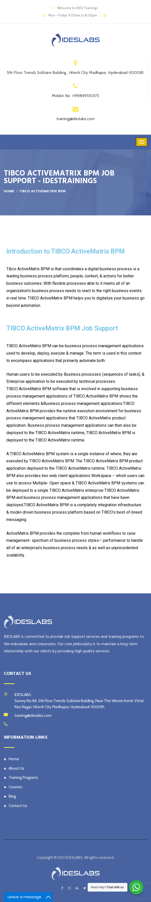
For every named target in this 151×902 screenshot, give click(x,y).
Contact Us (15, 805)
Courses (13, 787)
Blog (10, 796)
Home (9, 191)
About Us (14, 768)
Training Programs (21, 777)
